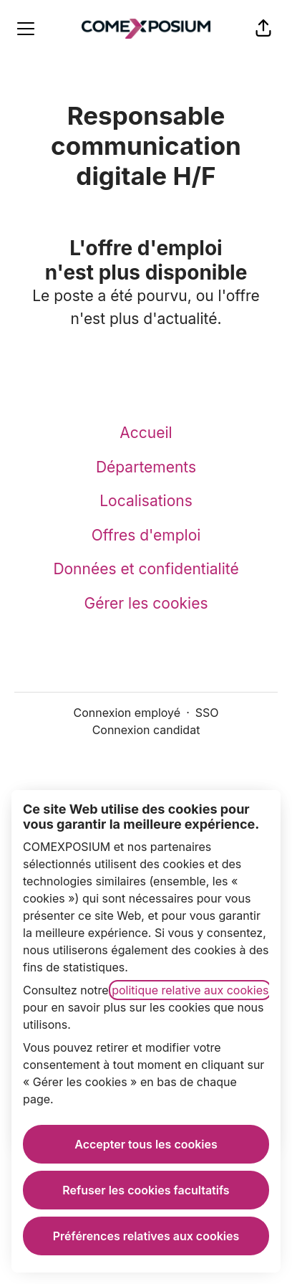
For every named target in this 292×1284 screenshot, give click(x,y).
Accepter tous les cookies (146, 1144)
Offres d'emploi (146, 535)
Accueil (146, 433)
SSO (207, 712)
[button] (263, 29)
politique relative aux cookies (190, 990)
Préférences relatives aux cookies (146, 1236)
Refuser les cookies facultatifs (145, 1190)
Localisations (146, 501)
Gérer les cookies (146, 603)
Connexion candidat (146, 730)
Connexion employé (127, 712)
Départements (146, 467)
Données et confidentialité (145, 569)
